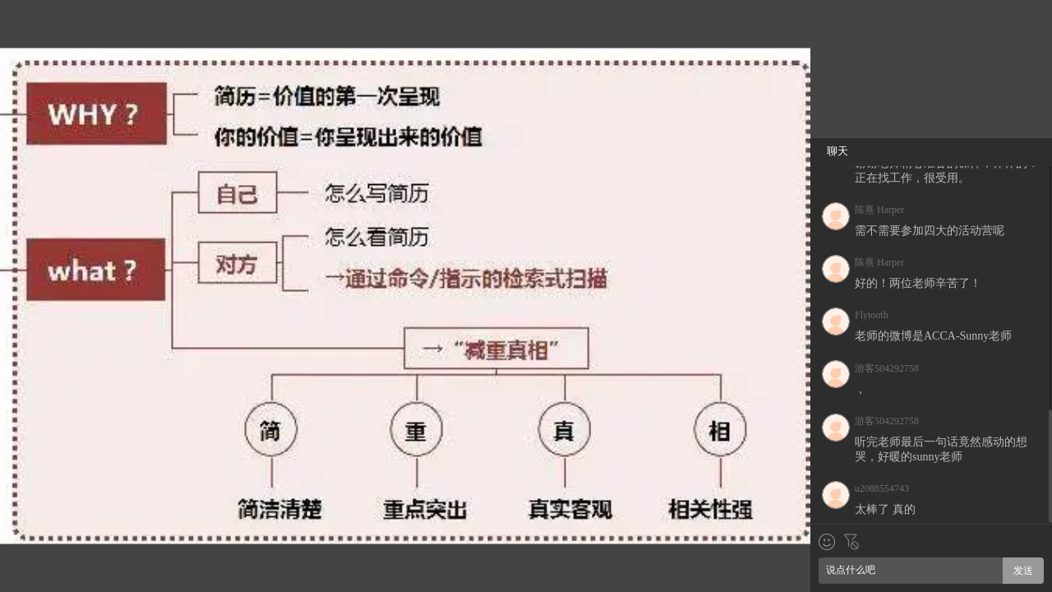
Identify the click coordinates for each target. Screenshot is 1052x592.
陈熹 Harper (879, 209)
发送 (1023, 570)
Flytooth (871, 315)
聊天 (837, 151)
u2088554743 (882, 488)
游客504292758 (887, 368)
